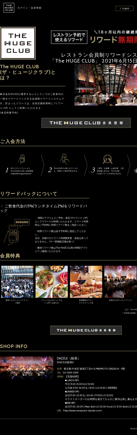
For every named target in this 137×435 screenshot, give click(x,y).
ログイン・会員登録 (29, 10)
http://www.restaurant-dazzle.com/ (82, 410)
